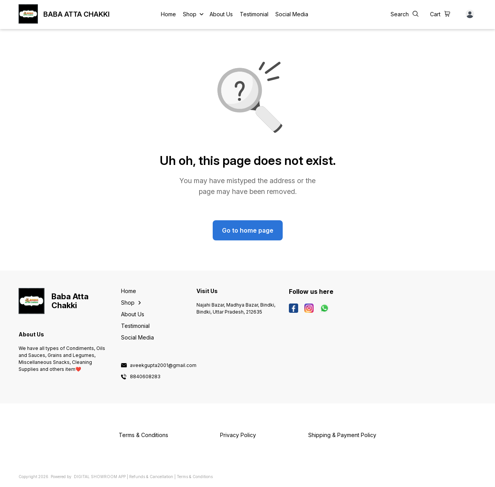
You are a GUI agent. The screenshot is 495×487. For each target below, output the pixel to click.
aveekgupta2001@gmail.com (163, 365)
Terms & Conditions (195, 476)
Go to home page (247, 230)
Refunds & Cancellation (151, 476)
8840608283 (145, 376)
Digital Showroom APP (100, 476)
